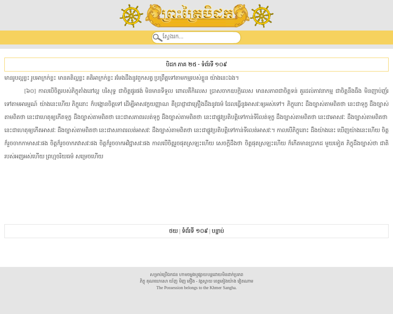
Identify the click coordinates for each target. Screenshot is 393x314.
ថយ (173, 231)
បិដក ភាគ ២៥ (181, 64)
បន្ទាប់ (218, 231)
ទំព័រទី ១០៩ (214, 64)
